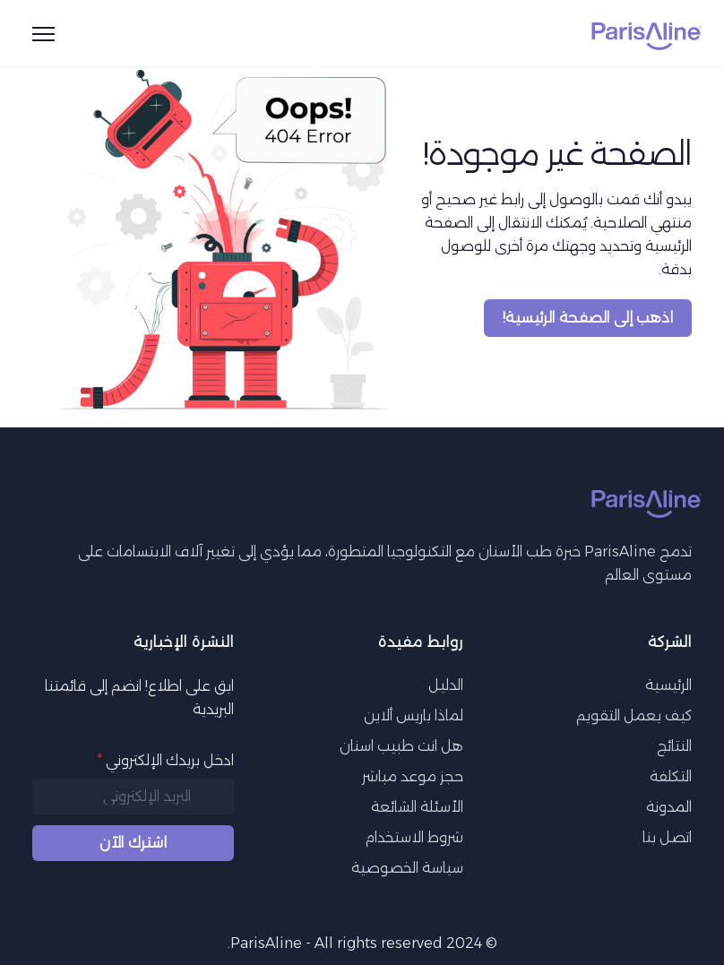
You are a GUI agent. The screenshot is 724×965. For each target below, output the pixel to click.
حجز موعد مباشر (412, 776)
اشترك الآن (133, 842)
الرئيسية (668, 685)
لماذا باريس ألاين (413, 715)
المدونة (669, 806)
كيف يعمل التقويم (634, 715)
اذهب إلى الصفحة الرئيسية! (588, 317)
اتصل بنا (667, 837)
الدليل (445, 685)
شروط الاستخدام (414, 837)
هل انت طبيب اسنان (401, 745)
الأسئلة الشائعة (417, 806)
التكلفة (671, 776)
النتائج (674, 745)
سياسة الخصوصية (407, 867)
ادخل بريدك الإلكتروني (166, 760)
